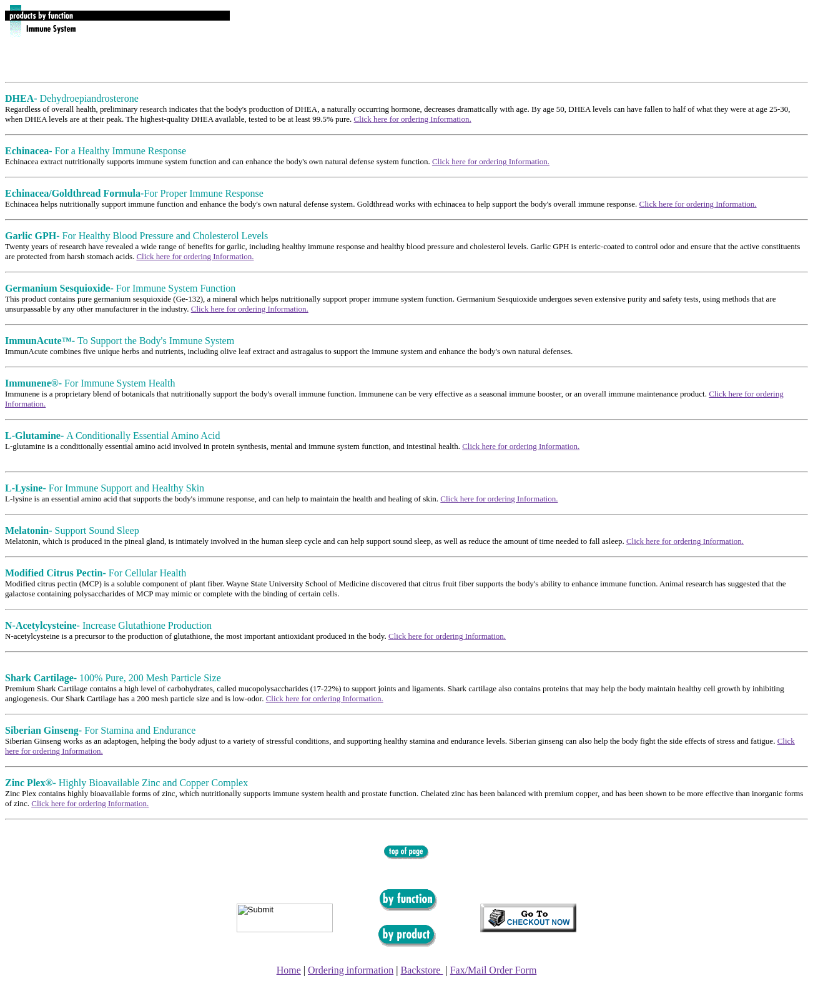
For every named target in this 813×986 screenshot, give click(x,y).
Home (289, 970)
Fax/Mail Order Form (493, 970)
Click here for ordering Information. (412, 119)
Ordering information (350, 970)
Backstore (421, 970)
